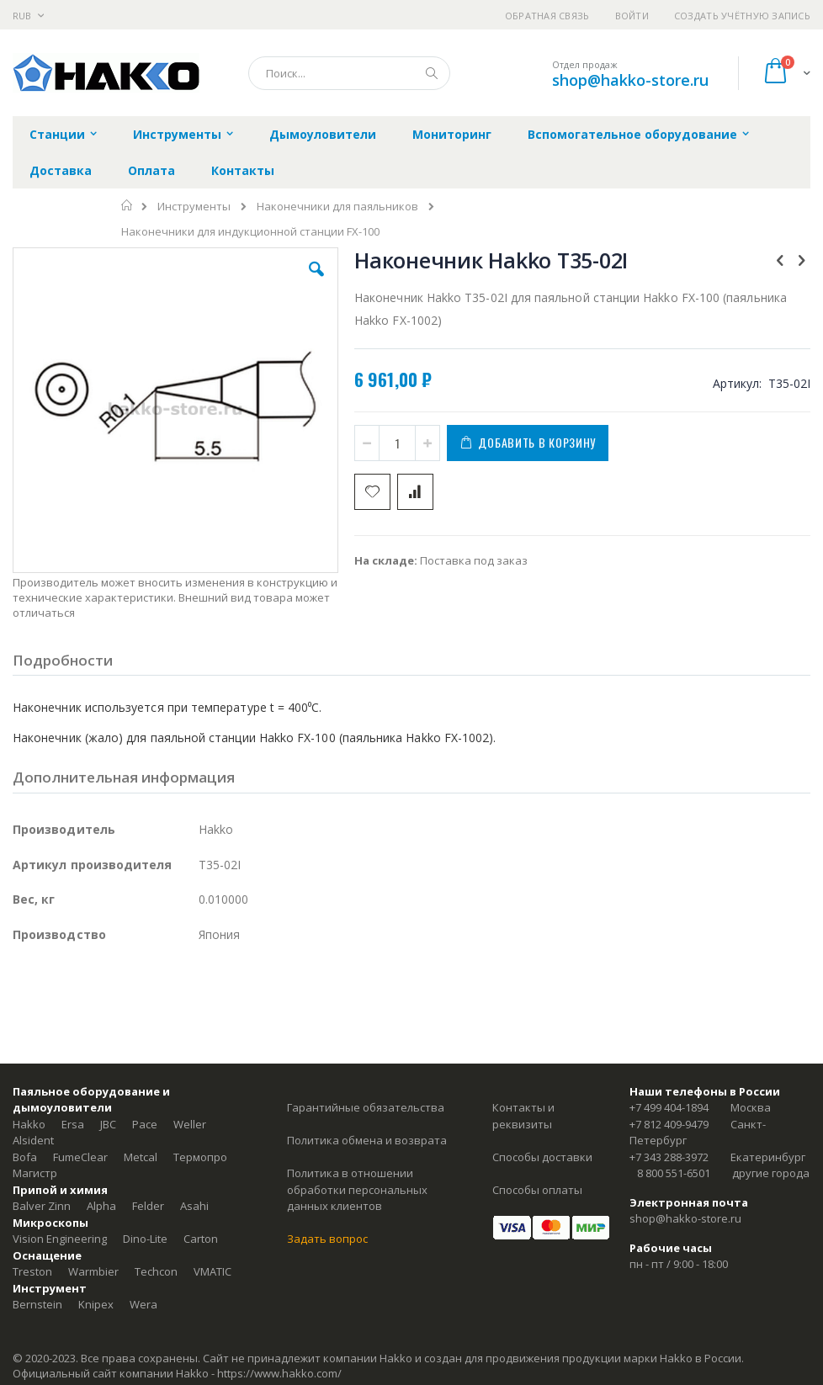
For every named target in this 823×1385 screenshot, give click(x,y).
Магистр (35, 1173)
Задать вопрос (327, 1238)
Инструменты (194, 206)
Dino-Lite (145, 1238)
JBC (108, 1124)
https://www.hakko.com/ (279, 1373)
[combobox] (349, 73)
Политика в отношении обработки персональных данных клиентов (357, 1189)
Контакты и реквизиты (523, 1116)
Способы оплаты (537, 1189)
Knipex (96, 1304)
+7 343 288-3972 (669, 1157)
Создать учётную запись (742, 15)
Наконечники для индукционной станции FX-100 (250, 231)
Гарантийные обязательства (365, 1107)
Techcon (156, 1271)
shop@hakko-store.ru (630, 80)
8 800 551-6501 (673, 1173)
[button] (316, 282)
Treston (32, 1271)
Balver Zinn (42, 1205)
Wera (143, 1304)
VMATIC (212, 1271)
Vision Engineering (60, 1238)
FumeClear (80, 1157)
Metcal (140, 1157)
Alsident (33, 1140)
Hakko (29, 1124)
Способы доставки (542, 1157)
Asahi (194, 1205)
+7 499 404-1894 (669, 1107)
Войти (632, 15)
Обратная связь (547, 15)
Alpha (101, 1205)
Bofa (25, 1157)
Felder (148, 1205)
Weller (189, 1124)
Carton (200, 1238)
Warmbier (93, 1271)
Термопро (200, 1157)
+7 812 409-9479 (669, 1124)
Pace (144, 1124)
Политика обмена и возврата (367, 1140)
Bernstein (37, 1304)
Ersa (72, 1124)
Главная (127, 205)
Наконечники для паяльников (337, 206)
